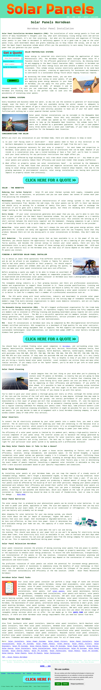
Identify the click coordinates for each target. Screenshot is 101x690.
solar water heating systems (69, 586)
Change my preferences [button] (77, 684)
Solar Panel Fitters (57, 641)
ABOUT (79, 17)
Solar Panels (74, 651)
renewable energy (9, 476)
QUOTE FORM (78, 612)
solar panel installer (42, 277)
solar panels (32, 93)
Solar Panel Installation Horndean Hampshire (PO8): (25, 33)
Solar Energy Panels (39, 646)
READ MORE (21, 494)
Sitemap (3, 673)
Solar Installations (41, 648)
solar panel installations (72, 589)
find (9, 623)
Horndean (66, 346)
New (24, 673)
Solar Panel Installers (81, 641)
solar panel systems (35, 605)
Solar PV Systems (25, 644)
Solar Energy (7, 648)
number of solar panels (17, 451)
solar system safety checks (14, 607)
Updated (29, 673)
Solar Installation (60, 648)
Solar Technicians (58, 651)
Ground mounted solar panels (82, 485)
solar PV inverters (56, 600)
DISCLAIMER (94, 17)
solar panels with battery (74, 593)
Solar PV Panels (35, 653)
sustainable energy (51, 73)
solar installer (67, 462)
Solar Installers (16, 641)
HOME (68, 17)
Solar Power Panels (45, 644)
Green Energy (63, 644)
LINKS (73, 17)
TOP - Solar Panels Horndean (14, 657)
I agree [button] (58, 684)
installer (81, 442)
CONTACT (86, 17)
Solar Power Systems (36, 641)
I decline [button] (65, 684)
